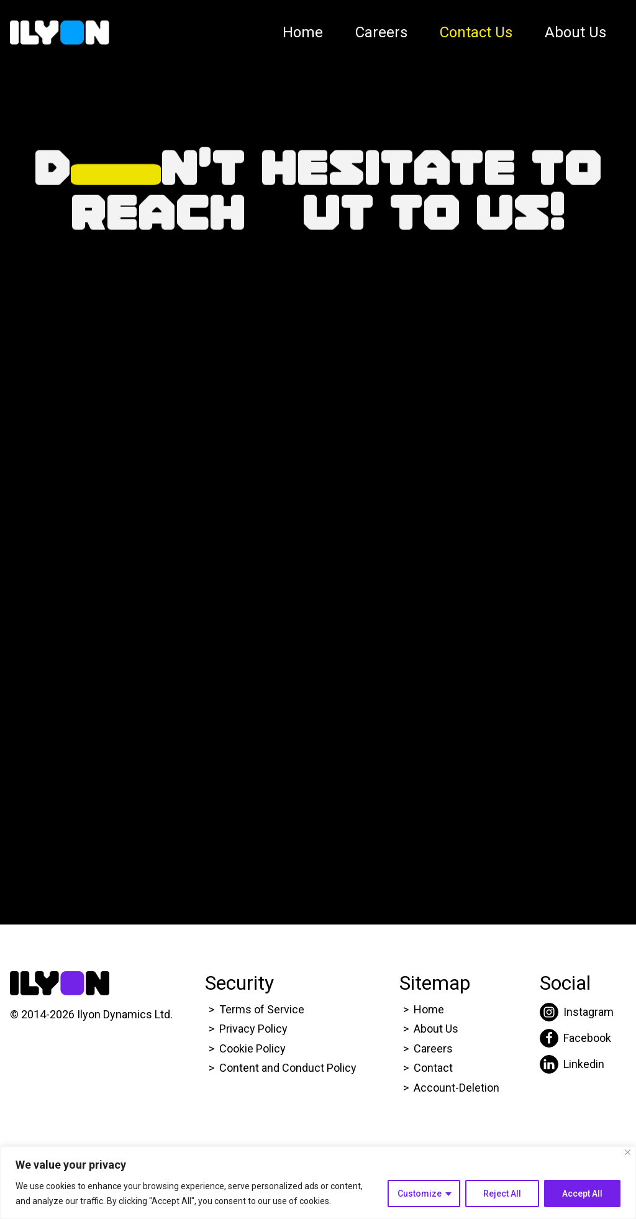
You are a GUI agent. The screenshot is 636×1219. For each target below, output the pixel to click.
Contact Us (476, 32)
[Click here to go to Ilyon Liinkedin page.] (577, 1064)
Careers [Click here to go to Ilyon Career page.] (433, 1048)
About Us (575, 32)
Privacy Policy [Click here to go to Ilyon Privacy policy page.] (253, 1028)
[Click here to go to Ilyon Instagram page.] (577, 1012)
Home (303, 32)
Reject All (502, 1193)
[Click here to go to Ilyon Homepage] (59, 33)
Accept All (582, 1193)
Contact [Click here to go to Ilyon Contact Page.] (433, 1067)
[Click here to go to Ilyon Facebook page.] (577, 1038)
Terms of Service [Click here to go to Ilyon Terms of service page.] (261, 1009)
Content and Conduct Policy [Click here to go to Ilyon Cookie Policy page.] (289, 1067)
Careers (381, 32)
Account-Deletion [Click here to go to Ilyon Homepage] (456, 1087)
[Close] (627, 1152)
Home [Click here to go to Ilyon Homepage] (429, 1009)
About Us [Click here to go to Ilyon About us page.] (436, 1028)
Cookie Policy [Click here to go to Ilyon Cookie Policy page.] (252, 1048)
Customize (420, 1193)
